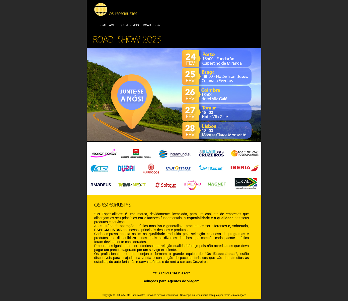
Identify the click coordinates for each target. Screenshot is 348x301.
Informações (239, 295)
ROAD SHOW (151, 25)
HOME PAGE (106, 25)
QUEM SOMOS (129, 25)
